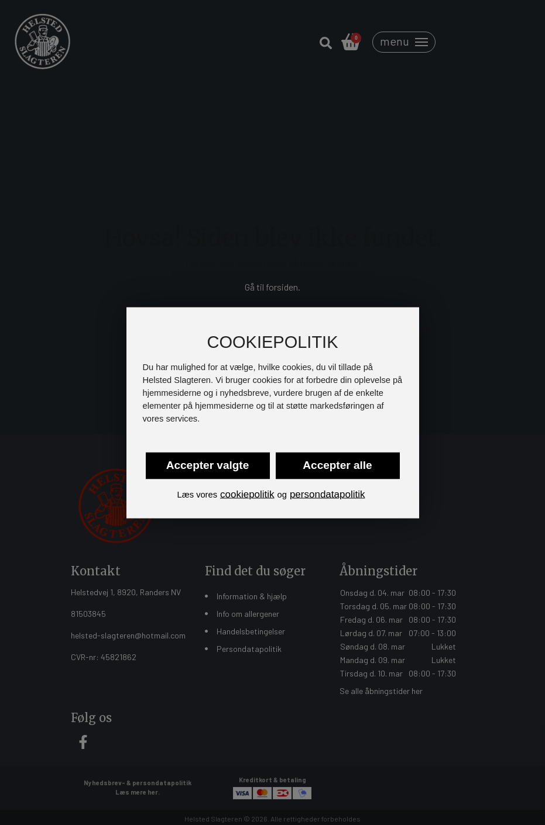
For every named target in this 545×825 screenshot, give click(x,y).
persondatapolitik (327, 494)
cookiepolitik (247, 494)
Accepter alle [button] (337, 465)
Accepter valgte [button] (207, 465)
